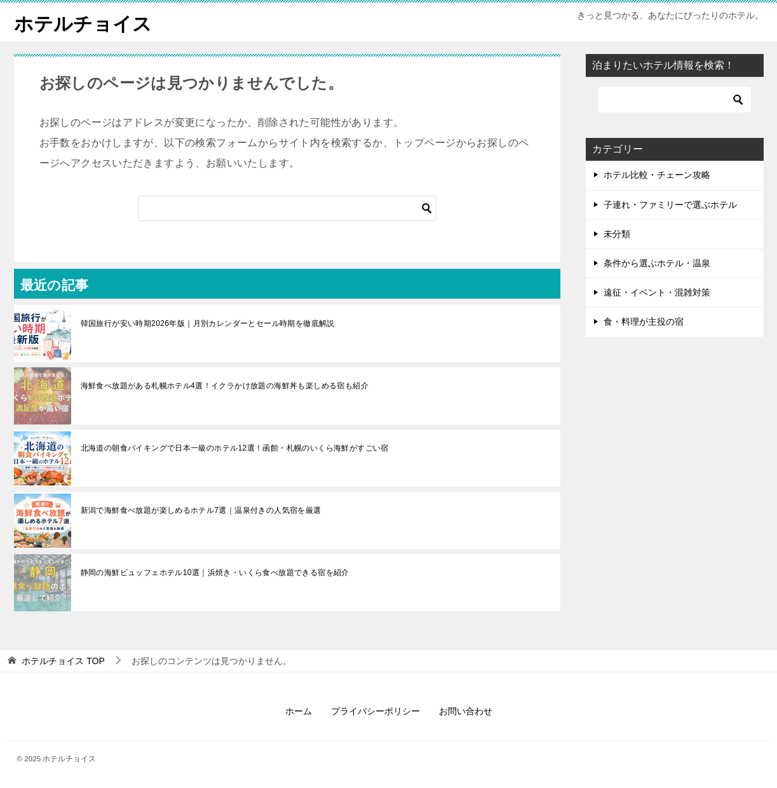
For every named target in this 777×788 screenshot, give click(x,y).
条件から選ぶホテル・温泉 (657, 263)
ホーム (298, 711)
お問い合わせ (465, 711)
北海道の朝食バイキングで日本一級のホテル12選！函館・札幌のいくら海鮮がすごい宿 (235, 448)
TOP (63, 661)
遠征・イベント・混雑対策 (657, 292)
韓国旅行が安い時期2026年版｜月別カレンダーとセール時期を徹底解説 (208, 323)
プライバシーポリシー (375, 711)
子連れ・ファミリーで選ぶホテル (670, 204)
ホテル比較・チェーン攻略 (657, 175)
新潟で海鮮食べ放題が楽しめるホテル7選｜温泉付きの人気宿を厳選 (201, 510)
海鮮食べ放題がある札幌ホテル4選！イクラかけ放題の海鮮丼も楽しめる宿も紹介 (224, 385)
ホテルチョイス (83, 22)
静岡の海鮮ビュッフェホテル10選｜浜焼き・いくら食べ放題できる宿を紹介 (215, 572)
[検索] (287, 208)
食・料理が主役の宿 (644, 321)
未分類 (617, 233)
